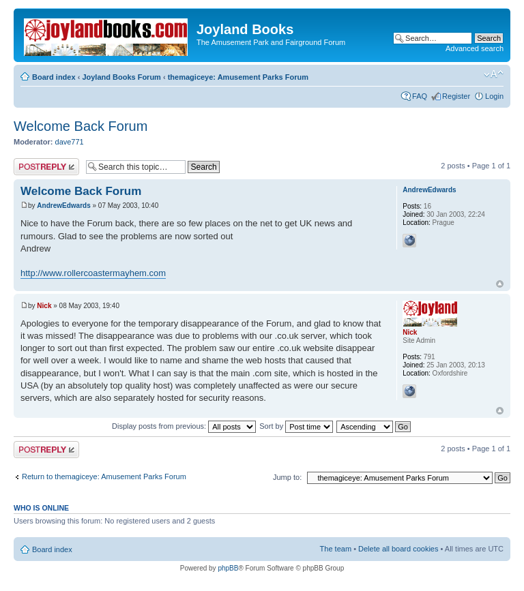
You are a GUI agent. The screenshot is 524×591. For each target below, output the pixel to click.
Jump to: (287, 477)
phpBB (228, 568)
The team (335, 549)
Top (500, 284)
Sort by (296, 426)
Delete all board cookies (398, 549)
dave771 (69, 142)
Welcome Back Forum (80, 126)
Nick (44, 305)
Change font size (494, 74)
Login (494, 96)
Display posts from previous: (184, 426)
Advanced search (475, 48)
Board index (54, 77)
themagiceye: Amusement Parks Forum (238, 77)
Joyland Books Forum (121, 77)
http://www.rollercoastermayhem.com (93, 273)
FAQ (419, 96)
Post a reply (46, 166)
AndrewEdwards (63, 205)
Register (456, 96)
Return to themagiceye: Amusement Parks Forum (104, 476)
